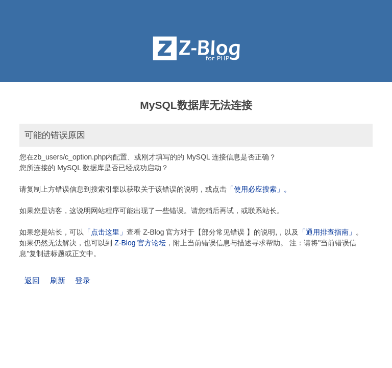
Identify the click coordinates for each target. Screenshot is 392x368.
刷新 (57, 280)
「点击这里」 (105, 232)
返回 (32, 280)
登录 (82, 280)
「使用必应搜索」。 (259, 189)
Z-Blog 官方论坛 (140, 243)
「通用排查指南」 (327, 232)
